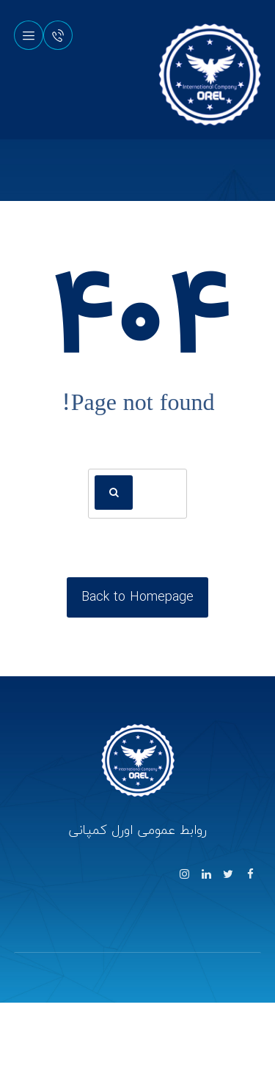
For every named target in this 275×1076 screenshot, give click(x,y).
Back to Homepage (137, 596)
